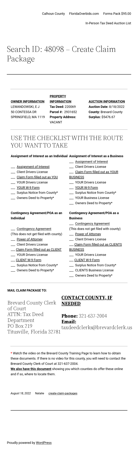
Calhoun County (53, 13)
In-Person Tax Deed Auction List (108, 23)
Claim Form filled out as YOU (37, 177)
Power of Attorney (30, 239)
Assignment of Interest (33, 167)
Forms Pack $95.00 (117, 13)
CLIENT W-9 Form (28, 260)
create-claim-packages (63, 393)
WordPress (44, 443)
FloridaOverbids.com (84, 13)
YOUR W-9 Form (28, 187)
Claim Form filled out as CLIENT (39, 249)
